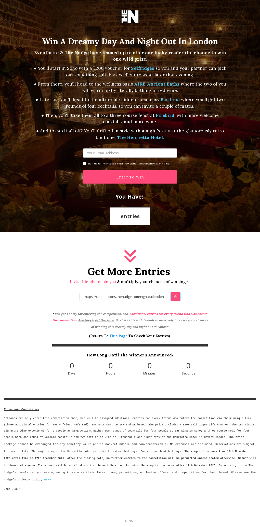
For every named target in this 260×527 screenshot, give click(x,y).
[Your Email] (130, 153)
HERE (47, 479)
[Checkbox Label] (84, 163)
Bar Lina (171, 99)
